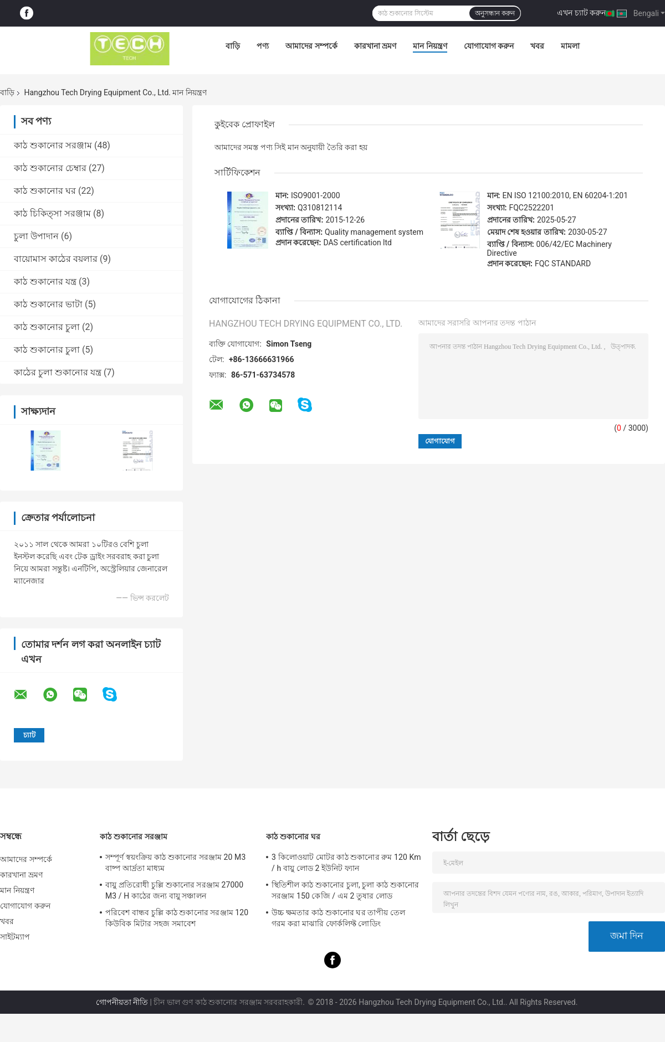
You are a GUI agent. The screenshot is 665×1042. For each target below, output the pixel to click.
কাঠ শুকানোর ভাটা (48, 304)
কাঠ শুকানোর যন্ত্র (45, 281)
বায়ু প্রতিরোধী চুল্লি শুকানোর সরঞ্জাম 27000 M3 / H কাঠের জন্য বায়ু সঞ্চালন (174, 890)
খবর (537, 46)
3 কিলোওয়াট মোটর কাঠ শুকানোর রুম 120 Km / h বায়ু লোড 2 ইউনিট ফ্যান (346, 863)
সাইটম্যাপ (15, 936)
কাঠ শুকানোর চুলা (47, 327)
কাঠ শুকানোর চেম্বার (50, 168)
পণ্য (263, 46)
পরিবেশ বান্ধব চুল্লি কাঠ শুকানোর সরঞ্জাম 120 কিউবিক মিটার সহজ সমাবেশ (176, 918)
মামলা (570, 46)
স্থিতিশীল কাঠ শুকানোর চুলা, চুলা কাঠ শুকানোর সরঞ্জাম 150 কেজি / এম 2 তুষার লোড (345, 890)
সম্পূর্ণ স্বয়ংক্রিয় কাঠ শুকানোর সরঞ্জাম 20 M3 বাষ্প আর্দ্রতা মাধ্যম (175, 863)
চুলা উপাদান (36, 236)
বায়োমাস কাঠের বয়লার (56, 259)
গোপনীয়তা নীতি (122, 1002)
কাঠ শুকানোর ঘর (45, 190)
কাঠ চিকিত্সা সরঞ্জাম (52, 213)
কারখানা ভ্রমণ (375, 46)
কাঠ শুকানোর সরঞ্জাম (53, 145)
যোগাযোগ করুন (489, 46)
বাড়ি (233, 46)
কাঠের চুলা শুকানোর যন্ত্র (57, 372)
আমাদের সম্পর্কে (311, 46)
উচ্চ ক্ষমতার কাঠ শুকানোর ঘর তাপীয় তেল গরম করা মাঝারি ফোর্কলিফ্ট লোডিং (338, 918)
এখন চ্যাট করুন (581, 12)
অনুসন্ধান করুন (495, 13)
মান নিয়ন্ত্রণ (430, 46)
